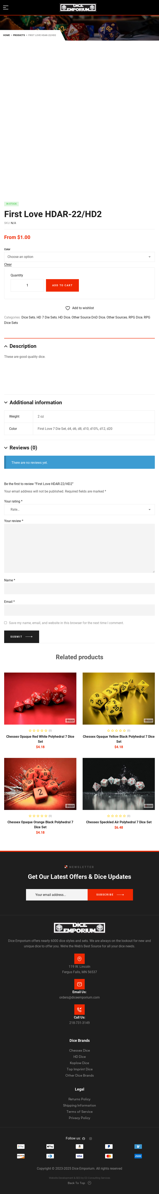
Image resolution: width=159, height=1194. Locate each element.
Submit (16, 636)
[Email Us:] (79, 984)
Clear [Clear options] (8, 264)
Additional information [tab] (36, 402)
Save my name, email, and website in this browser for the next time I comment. (66, 623)
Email (9, 602)
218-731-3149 (79, 1023)
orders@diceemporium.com (79, 997)
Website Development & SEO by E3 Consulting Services (79, 1178)
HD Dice (64, 317)
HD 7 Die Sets (47, 317)
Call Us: (79, 1017)
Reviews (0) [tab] (23, 448)
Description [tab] (23, 346)
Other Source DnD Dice (88, 317)
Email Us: (79, 992)
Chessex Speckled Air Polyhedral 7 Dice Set (119, 822)
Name (9, 580)
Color (7, 249)
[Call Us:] (79, 1009)
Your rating (13, 501)
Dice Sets (28, 317)
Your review (13, 521)
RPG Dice (135, 317)
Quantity (17, 275)
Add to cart (62, 285)
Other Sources (117, 317)
